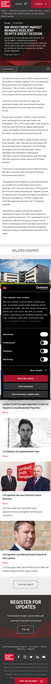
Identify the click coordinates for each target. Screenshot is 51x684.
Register (31, 649)
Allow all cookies (25, 378)
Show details (36, 370)
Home (3, 11)
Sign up (25, 629)
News (47, 11)
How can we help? (29, 680)
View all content (25, 584)
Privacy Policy (41, 674)
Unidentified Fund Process (13, 674)
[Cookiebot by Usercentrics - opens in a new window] (36, 288)
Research (21, 649)
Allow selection (25, 386)
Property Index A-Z (29, 674)
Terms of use (43, 664)
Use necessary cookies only (25, 394)
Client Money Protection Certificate (14, 671)
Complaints (17, 667)
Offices (44, 647)
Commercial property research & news (25, 11)
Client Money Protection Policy (37, 671)
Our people (33, 647)
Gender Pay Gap (41, 667)
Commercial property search (14, 647)
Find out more (12, 55)
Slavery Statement (28, 667)
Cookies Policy (8, 667)
